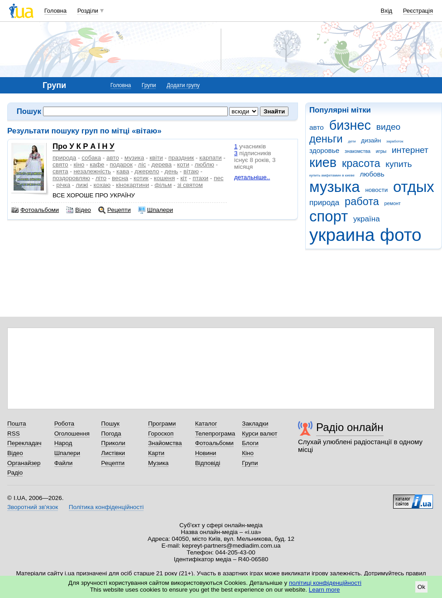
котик (141, 178)
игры (381, 151)
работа (362, 201)
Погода (111, 433)
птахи (200, 178)
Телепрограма (215, 433)
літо (101, 178)
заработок (395, 141)
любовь (372, 174)
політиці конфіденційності (325, 582)
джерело (147, 171)
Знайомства (165, 443)
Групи (149, 85)
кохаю (102, 184)
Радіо (15, 472)
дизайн (371, 140)
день (171, 171)
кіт (183, 178)
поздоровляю (71, 178)
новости (376, 189)
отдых (413, 186)
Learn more (324, 589)
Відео (78, 210)
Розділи (87, 10)
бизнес (350, 125)
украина (342, 235)
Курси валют (259, 433)
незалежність (92, 171)
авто (316, 127)
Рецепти (114, 210)
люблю (204, 164)
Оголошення (72, 433)
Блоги (250, 443)
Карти (156, 453)
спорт (328, 216)
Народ (63, 443)
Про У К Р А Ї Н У (84, 146)
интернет (410, 150)
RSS (13, 433)
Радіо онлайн (350, 427)
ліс (142, 164)
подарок (121, 164)
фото (401, 235)
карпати (210, 157)
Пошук (110, 423)
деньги (326, 139)
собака (91, 157)
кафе (97, 164)
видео (388, 127)
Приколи (113, 443)
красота (361, 163)
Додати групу (183, 85)
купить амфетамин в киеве (332, 175)
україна (366, 219)
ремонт (392, 203)
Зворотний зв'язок (32, 507)
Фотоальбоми (35, 210)
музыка (334, 186)
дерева (161, 164)
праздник (181, 157)
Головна (55, 10)
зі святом (190, 184)
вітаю (191, 171)
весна (120, 178)
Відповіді (208, 463)
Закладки (255, 423)
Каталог (206, 423)
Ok (421, 586)
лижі (82, 184)
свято (60, 164)
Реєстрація (418, 10)
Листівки (113, 453)
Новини (205, 453)
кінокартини (132, 184)
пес (218, 178)
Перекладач (24, 443)
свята (60, 171)
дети (352, 141)
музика (134, 157)
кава (122, 171)
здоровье (324, 150)
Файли (63, 463)
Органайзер (23, 463)
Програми (162, 423)
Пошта (16, 423)
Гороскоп (160, 433)
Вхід (387, 10)
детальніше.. (252, 177)
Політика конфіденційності (106, 507)
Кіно (248, 453)
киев (322, 162)
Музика (158, 463)
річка (63, 184)
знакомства (357, 151)
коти (183, 164)
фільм (163, 184)
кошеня (164, 178)
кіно (78, 164)
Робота (64, 423)
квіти (156, 157)
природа (324, 202)
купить (398, 164)
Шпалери (155, 210)
